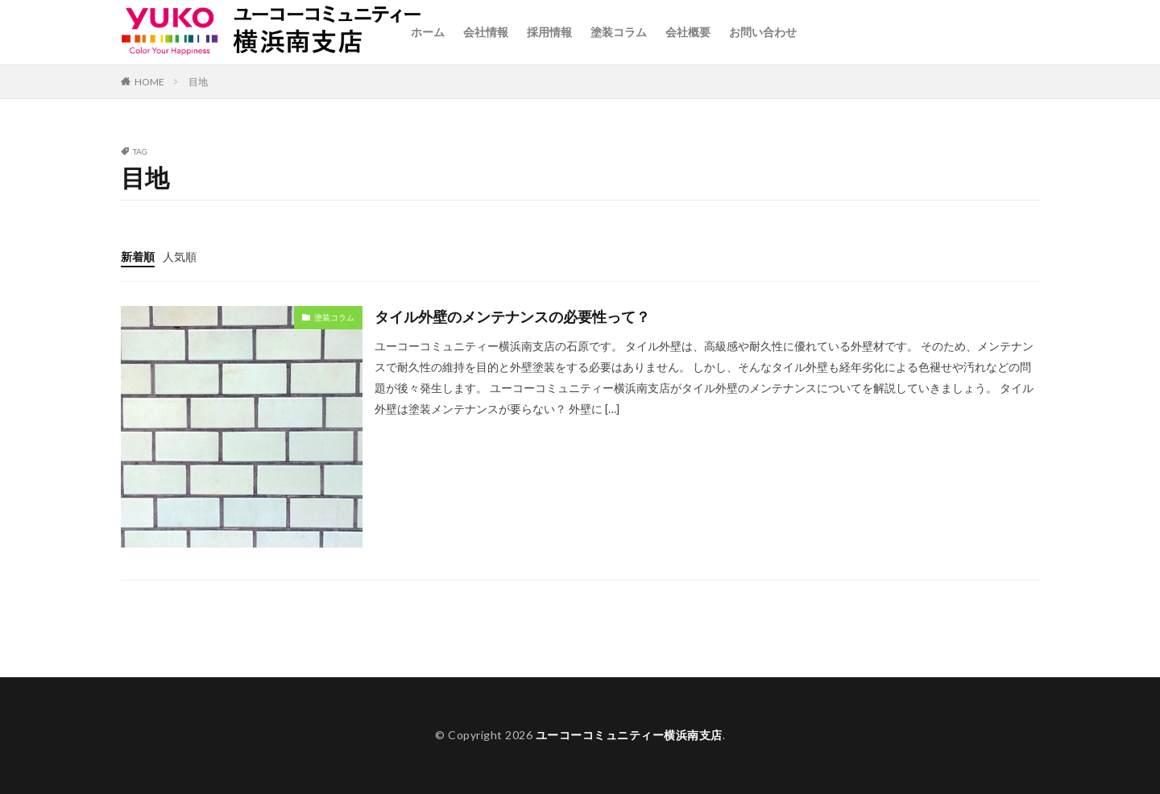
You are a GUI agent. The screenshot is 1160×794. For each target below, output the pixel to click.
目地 (198, 82)
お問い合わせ (763, 32)
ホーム (428, 32)
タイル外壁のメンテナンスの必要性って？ (512, 316)
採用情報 (549, 32)
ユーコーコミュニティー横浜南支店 (629, 735)
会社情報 (485, 32)
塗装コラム (618, 32)
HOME (149, 82)
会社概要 (687, 32)
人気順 (180, 256)
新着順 (138, 256)
